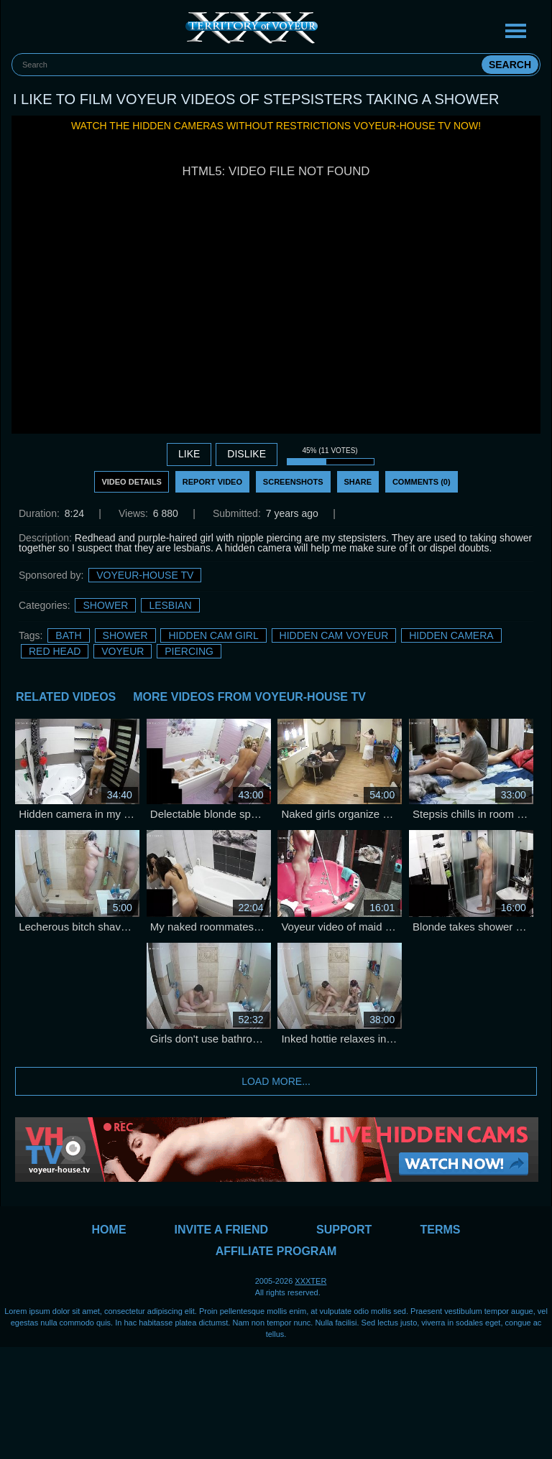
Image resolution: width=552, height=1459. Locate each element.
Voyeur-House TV (144, 575)
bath (68, 635)
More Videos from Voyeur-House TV (249, 697)
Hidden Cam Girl (213, 635)
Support (344, 1229)
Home (109, 1229)
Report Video (212, 481)
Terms (440, 1229)
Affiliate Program (276, 1251)
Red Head (54, 651)
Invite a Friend (221, 1229)
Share (358, 481)
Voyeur (122, 651)
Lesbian (170, 605)
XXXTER (310, 1281)
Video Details (131, 481)
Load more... (276, 1081)
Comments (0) (421, 481)
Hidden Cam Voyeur (334, 635)
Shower (105, 605)
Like (189, 454)
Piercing (189, 651)
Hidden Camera (451, 635)
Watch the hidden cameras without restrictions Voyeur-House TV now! (276, 125)
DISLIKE (246, 454)
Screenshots (293, 481)
